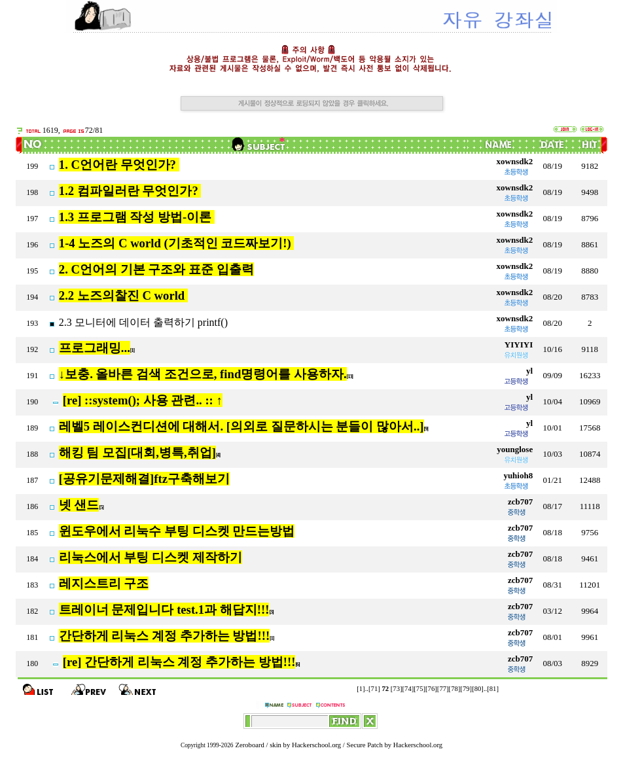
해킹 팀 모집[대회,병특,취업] (137, 452)
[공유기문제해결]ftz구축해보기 (144, 479)
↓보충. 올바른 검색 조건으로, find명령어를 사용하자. (203, 374)
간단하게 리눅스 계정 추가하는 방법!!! (164, 636)
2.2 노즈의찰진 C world (123, 295)
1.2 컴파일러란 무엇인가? (130, 191)
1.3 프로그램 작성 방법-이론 (137, 217)
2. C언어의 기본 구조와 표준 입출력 (156, 269)
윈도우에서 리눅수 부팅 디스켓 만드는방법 (177, 531)
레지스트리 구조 (104, 583)
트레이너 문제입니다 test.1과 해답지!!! (164, 609)
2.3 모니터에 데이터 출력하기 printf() (144, 322)
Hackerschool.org (316, 745)
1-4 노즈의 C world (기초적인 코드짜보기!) (176, 243)
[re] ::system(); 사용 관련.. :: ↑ (142, 400)
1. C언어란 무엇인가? (119, 164)
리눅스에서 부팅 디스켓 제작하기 (150, 557)
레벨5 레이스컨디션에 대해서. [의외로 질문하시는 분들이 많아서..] (241, 426)
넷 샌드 (79, 505)
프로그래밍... (94, 348)
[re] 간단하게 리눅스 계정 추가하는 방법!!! (179, 662)
